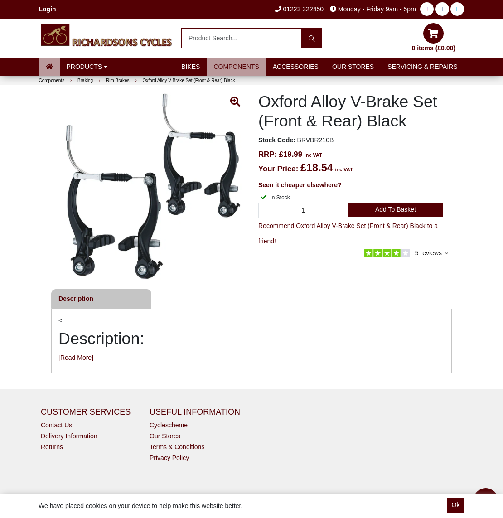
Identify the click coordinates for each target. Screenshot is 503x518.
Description (75, 298)
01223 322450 (299, 9)
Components (236, 66)
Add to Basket (395, 209)
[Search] (311, 38)
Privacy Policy (169, 457)
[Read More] (75, 357)
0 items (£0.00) (434, 37)
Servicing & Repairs (422, 66)
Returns (52, 446)
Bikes (190, 66)
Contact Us (56, 425)
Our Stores (353, 66)
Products (87, 66)
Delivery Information (69, 436)
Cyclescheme (169, 425)
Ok (456, 504)
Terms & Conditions (177, 446)
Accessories (296, 66)
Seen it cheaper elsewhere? (300, 185)
